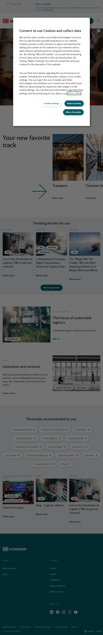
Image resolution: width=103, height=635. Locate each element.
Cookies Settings (51, 103)
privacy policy (74, 93)
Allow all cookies (73, 112)
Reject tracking (74, 103)
